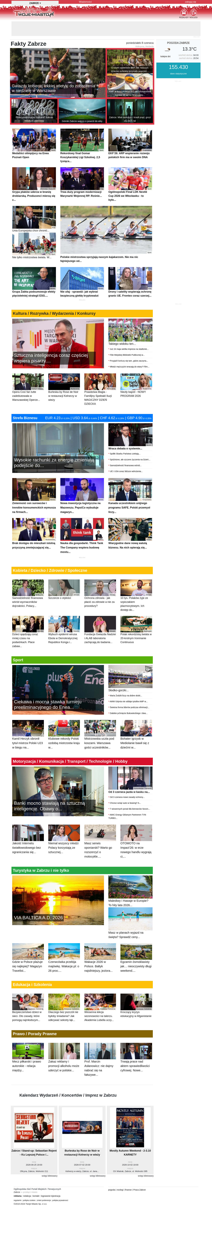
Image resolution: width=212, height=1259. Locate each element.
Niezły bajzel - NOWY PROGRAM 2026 (136, 385)
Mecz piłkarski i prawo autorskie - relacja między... (28, 1060)
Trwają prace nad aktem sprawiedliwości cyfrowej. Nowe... (136, 1060)
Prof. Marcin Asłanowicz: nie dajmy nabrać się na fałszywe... (100, 1062)
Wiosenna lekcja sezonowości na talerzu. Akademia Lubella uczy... (100, 1007)
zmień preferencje (44, 1200)
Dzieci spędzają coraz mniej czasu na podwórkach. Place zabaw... (28, 632)
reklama (17, 1196)
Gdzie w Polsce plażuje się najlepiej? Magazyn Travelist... (28, 961)
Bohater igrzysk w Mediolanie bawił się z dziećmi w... (136, 737)
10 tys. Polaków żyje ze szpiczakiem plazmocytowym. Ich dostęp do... (136, 595)
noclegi (120, 1190)
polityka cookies (29, 1200)
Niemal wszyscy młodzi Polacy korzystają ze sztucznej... (64, 842)
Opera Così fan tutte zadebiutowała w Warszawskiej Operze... (28, 387)
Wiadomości (85, 2)
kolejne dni (165, 56)
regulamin (17, 1200)
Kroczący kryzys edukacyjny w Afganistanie (136, 1005)
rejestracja (55, 1196)
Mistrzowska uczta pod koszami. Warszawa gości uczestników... (100, 737)
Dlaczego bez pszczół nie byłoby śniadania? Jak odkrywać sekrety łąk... (64, 1007)
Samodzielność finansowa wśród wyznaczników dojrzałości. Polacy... (28, 593)
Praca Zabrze (139, 1190)
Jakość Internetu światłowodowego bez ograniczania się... (28, 842)
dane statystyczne (178, 73)
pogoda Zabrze (178, 42)
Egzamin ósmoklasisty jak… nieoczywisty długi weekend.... (136, 961)
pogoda (111, 1190)
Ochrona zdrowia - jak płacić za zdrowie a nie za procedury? (100, 593)
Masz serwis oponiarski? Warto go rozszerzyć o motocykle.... (100, 844)
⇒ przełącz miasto (29, 1192)
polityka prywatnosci (60, 1200)
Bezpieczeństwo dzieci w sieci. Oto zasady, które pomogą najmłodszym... (28, 1007)
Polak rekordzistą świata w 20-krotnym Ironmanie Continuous (136, 630)
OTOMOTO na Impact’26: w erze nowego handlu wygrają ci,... (136, 844)
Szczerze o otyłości (64, 589)
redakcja (27, 1196)
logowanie (45, 1196)
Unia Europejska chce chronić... (34, 219)
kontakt (36, 1196)
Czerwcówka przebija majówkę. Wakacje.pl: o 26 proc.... (64, 961)
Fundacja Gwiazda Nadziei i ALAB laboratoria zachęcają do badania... (100, 630)
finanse (128, 1190)
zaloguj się (190, 2)
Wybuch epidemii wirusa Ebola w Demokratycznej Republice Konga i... (64, 630)
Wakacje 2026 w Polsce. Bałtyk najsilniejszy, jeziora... (100, 961)
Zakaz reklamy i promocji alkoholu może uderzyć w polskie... (64, 1060)
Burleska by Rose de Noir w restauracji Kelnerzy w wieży (64, 387)
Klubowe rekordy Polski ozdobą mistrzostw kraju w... (64, 737)
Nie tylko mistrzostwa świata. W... (34, 246)
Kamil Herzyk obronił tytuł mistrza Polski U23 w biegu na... (28, 737)
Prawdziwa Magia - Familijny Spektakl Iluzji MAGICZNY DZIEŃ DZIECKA (100, 389)
